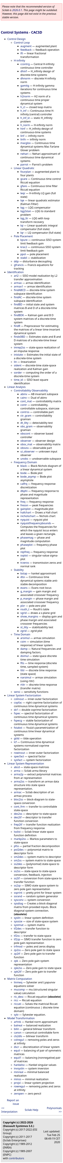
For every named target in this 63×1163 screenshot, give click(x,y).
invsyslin (19, 1068)
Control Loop (22, 42)
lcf (15, 742)
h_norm (25, 125)
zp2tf (17, 953)
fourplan (25, 171)
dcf (16, 710)
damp (24, 649)
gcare (23, 179)
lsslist (17, 831)
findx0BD (19, 336)
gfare (23, 186)
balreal (18, 1025)
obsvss (24, 448)
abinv (23, 394)
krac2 (23, 247)
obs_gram (26, 426)
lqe (22, 200)
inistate (18, 354)
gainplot (25, 509)
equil (17, 1050)
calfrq (23, 484)
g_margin (26, 591)
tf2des (18, 928)
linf (22, 136)
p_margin (26, 598)
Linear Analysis (16, 387)
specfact (19, 756)
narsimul (25, 677)
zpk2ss (18, 968)
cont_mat (26, 401)
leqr (22, 193)
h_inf (23, 111)
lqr (22, 232)
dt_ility (24, 423)
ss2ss (17, 871)
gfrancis (19, 265)
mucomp (19, 989)
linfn (23, 139)
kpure (24, 240)
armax (18, 283)
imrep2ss (19, 347)
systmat (19, 925)
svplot (24, 555)
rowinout (19, 753)
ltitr (22, 670)
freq (22, 501)
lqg (22, 207)
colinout (19, 699)
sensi (17, 692)
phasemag (26, 537)
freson (24, 505)
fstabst (18, 727)
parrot (24, 164)
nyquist (24, 519)
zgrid (23, 631)
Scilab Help (31, 1110)
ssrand (18, 896)
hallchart (25, 512)
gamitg (24, 85)
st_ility (24, 627)
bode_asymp (28, 476)
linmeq (18, 982)
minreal (18, 1072)
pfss (16, 846)
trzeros (24, 562)
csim (23, 641)
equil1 (17, 1057)
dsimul (24, 656)
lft (21, 53)
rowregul (19, 1086)
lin (15, 362)
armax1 (18, 286)
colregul (19, 1040)
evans (23, 588)
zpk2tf (17, 971)
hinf (22, 128)
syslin (17, 918)
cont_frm (19, 806)
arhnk (17, 1022)
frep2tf (18, 824)
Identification (15, 272)
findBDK (19, 315)
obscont (25, 433)
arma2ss (19, 781)
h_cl (22, 107)
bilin (16, 1029)
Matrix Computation (19, 979)
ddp (16, 261)
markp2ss (20, 839)
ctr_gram (25, 415)
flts (22, 663)
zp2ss (17, 950)
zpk (16, 961)
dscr (16, 1047)
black (23, 466)
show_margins (29, 616)
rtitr (22, 684)
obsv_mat (26, 444)
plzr (22, 606)
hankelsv (19, 1065)
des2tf (18, 817)
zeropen (19, 1093)
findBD (18, 304)
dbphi (24, 491)
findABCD (20, 290)
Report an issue (13, 1102)
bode (23, 473)
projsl (17, 1083)
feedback (26, 50)
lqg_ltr (24, 218)
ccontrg (25, 64)
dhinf (23, 71)
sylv (16, 1014)
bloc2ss (18, 799)
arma (17, 771)
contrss (24, 412)
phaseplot (26, 545)
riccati (17, 1004)
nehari (24, 154)
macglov (25, 143)
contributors (16, 1158)
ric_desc (19, 996)
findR (17, 326)
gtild (16, 738)
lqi (21, 225)
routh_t (24, 609)
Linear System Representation (25, 763)
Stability (19, 570)
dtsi (22, 577)
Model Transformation (21, 1018)
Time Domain (22, 634)
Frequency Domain (25, 462)
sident (17, 365)
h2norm (25, 96)
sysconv (19, 900)
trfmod (18, 946)
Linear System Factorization (24, 695)
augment (26, 46)
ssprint (18, 892)
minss (17, 1079)
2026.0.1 (17, 10)
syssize (18, 921)
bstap (23, 573)
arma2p (19, 774)
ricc (16, 1000)
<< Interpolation (9, 1109)
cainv (23, 397)
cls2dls (18, 1036)
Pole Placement (23, 236)
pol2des (19, 849)
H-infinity (19, 60)
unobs (24, 458)
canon (17, 1032)
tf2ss (17, 936)
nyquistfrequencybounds (35, 523)
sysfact (18, 760)
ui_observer (27, 451)
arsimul (25, 638)
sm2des (18, 857)
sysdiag (18, 903)
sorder (18, 372)
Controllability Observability (31, 390)
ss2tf (17, 878)
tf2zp (17, 939)
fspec (17, 713)
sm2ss (18, 860)
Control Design (16, 39)
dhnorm (25, 78)
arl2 (16, 276)
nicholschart (27, 516)
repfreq (25, 552)
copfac (18, 702)
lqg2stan (25, 211)
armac (18, 792)
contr (23, 405)
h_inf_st (25, 118)
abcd (17, 767)
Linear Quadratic (24, 168)
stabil (23, 258)
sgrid (23, 613)
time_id (18, 380)
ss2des (18, 864)
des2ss (18, 814)
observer (25, 441)
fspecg (18, 720)
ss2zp (17, 885)
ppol (23, 254)
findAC (18, 297)
